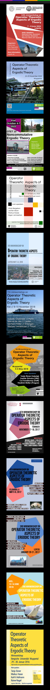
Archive (30, 2)
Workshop (26, 2)
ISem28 (23, 2)
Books (20, 2)
